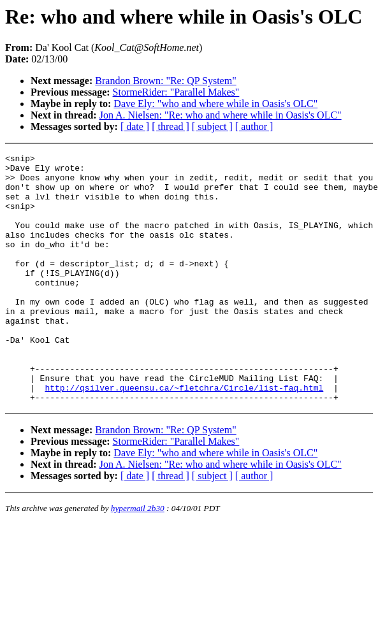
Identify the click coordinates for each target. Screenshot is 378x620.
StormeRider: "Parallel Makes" (176, 92)
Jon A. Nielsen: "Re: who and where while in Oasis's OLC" (220, 115)
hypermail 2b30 (137, 558)
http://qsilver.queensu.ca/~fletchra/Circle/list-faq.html (184, 435)
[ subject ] (212, 126)
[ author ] (254, 126)
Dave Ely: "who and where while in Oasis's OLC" (215, 103)
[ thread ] (170, 126)
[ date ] (134, 126)
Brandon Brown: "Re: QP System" (165, 80)
